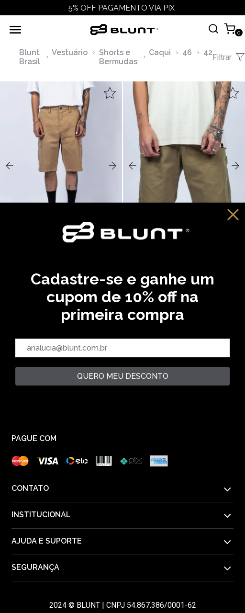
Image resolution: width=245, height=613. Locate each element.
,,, (61, 164)
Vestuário (70, 52)
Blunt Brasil (29, 57)
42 (207, 52)
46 (187, 52)
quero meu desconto (122, 376)
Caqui (160, 52)
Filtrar (228, 57)
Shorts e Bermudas (118, 57)
